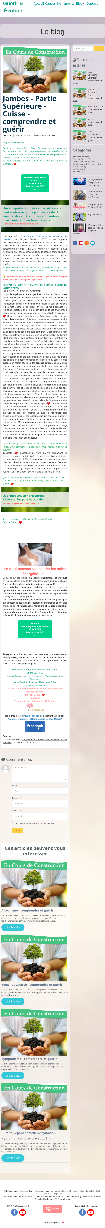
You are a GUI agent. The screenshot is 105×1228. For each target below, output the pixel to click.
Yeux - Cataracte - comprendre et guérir (31, 984)
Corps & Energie (80, 159)
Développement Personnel (84, 161)
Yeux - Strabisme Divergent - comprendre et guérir (87, 78)
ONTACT (47, 1194)
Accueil (39, 3)
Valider (17, 830)
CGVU (97, 1191)
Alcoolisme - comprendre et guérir (27, 910)
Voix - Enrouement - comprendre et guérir (87, 136)
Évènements (65, 3)
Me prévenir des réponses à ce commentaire (33, 823)
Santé (75, 171)
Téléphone (57, 1194)
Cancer (50, 3)
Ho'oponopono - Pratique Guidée (88, 206)
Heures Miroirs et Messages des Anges (87, 195)
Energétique (78, 169)
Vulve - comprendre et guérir (87, 122)
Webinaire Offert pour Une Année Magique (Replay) (88, 229)
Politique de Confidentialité (82, 1191)
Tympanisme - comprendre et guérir (29, 1059)
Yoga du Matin (87, 217)
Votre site (16, 810)
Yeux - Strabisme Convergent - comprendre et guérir (87, 95)
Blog (80, 3)
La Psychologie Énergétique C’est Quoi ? (87, 182)
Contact (92, 3)
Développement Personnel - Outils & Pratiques (88, 165)
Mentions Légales (61, 1191)
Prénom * (16, 798)
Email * (15, 785)
